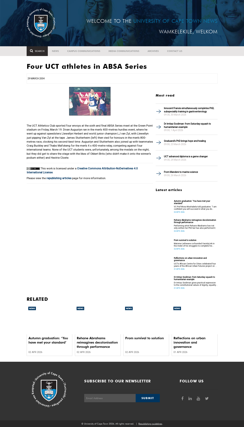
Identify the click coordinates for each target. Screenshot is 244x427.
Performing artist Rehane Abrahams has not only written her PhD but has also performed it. (195, 227)
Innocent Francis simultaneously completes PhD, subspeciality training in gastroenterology (189, 110)
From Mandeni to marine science (181, 172)
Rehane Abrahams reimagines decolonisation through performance (195, 221)
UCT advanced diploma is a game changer (186, 156)
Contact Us (174, 51)
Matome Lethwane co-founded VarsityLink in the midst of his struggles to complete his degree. (194, 244)
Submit (147, 398)
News (55, 51)
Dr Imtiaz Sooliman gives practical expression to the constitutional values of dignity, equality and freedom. (195, 284)
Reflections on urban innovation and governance (190, 259)
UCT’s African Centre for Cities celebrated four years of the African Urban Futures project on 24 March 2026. (196, 265)
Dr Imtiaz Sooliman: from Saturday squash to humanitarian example (187, 125)
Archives (153, 51)
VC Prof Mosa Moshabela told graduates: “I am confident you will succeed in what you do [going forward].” (195, 208)
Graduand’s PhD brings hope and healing (185, 141)
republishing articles (58, 178)
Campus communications (83, 51)
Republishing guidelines (150, 423)
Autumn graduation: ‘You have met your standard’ (192, 202)
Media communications (124, 51)
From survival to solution (185, 240)
